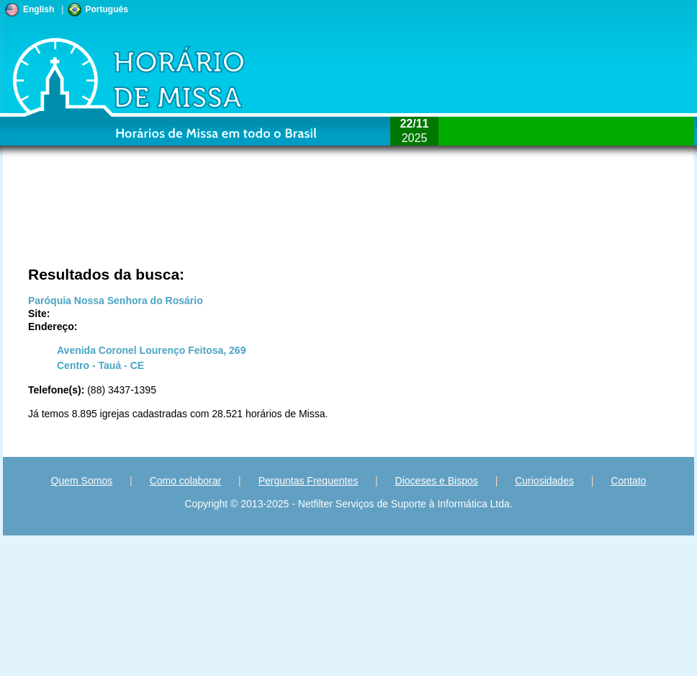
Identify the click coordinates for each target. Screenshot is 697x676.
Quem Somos (82, 480)
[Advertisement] (157, 220)
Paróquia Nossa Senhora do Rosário (115, 300)
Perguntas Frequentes (308, 480)
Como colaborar (186, 480)
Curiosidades (544, 480)
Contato (628, 480)
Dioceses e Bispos (436, 480)
